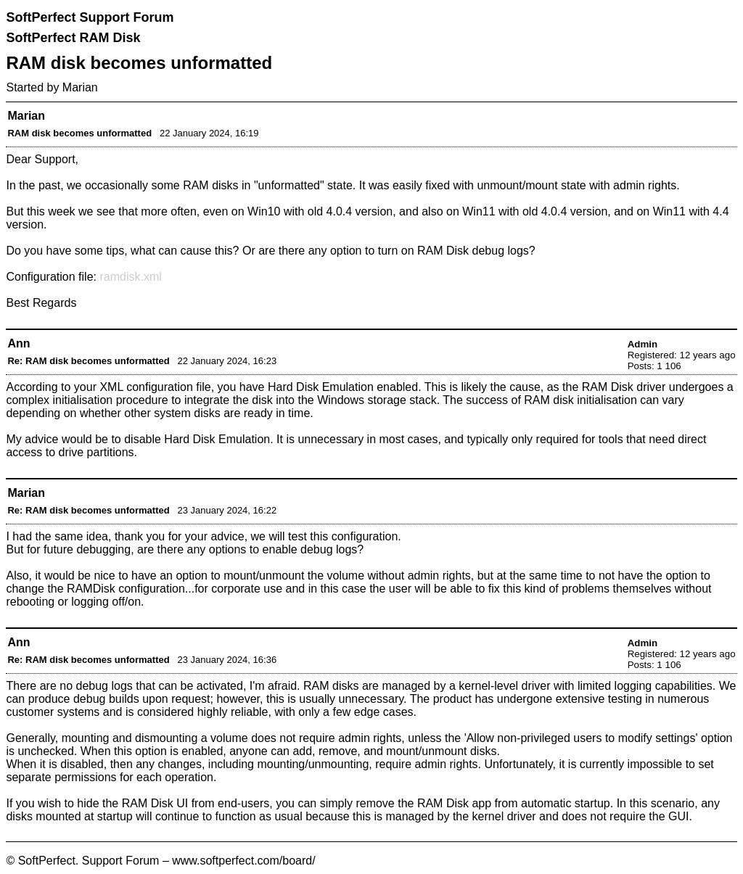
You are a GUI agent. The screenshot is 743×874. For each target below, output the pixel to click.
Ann (18, 343)
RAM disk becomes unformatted (79, 133)
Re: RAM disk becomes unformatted (88, 360)
